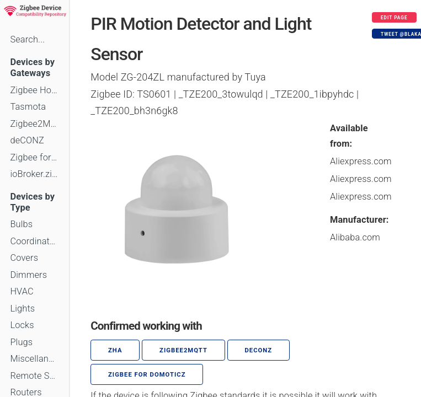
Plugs (21, 342)
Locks (22, 325)
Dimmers (28, 275)
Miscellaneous (34, 358)
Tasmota (28, 106)
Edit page (394, 17)
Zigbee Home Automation (34, 90)
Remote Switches (34, 376)
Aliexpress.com (361, 161)
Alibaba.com (355, 237)
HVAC (22, 291)
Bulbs (21, 224)
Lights (22, 308)
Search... (27, 39)
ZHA (115, 350)
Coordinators (34, 241)
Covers (24, 258)
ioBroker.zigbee (34, 174)
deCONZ (27, 140)
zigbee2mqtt (183, 350)
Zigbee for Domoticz (34, 157)
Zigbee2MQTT (34, 124)
